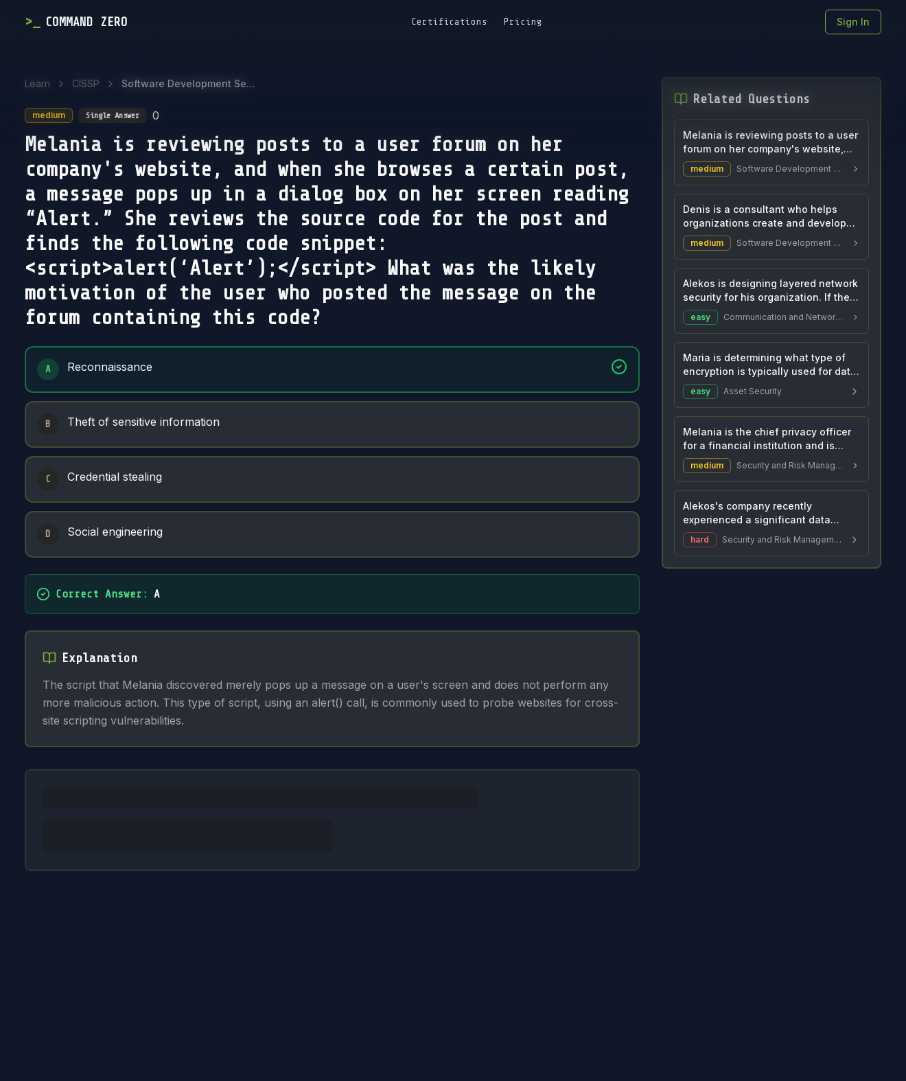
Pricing (523, 21)
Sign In (853, 21)
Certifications (449, 21)
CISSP (86, 83)
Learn (37, 83)
